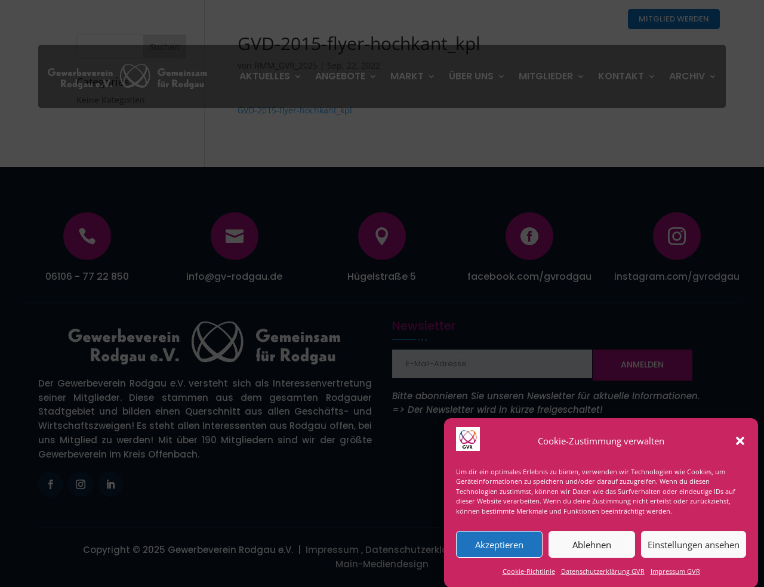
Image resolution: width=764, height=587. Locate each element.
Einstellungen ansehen (694, 551)
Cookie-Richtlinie (529, 577)
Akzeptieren (499, 551)
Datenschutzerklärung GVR (603, 577)
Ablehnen (591, 551)
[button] (740, 447)
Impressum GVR (675, 577)
